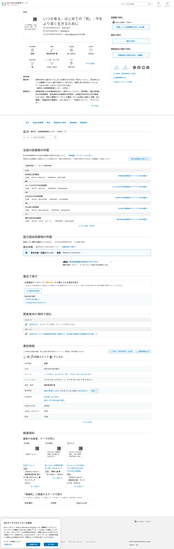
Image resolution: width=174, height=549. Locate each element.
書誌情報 (73, 122)
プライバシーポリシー (75, 542)
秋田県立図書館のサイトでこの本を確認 (133, 176)
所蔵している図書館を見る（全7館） (131, 27)
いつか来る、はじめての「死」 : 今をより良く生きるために (68, 374)
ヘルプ (158, 4)
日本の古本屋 (33, 299)
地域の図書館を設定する (140, 158)
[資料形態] (45, 165)
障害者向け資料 (60, 122)
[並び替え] (31, 165)
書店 (48, 122)
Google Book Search (36, 302)
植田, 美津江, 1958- (51, 390)
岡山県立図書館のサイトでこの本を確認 (133, 208)
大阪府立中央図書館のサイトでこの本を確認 (132, 197)
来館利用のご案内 (69, 247)
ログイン (168, 4)
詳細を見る (8, 544)
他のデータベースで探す (122, 82)
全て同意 (51, 544)
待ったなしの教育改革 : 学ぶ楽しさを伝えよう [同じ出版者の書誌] (54, 466)
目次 (27, 122)
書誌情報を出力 (119, 77)
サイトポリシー (91, 542)
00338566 (82, 390)
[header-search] (136, 4)
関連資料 (83, 122)
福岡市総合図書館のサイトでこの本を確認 (133, 219)
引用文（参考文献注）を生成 (124, 73)
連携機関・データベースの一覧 (81, 155)
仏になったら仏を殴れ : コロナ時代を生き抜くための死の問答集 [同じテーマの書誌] (76, 468)
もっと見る (36, 486)
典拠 (94, 391)
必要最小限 (33, 544)
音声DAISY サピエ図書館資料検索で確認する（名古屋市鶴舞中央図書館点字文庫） (63, 334)
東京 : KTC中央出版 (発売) (54, 400)
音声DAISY (33, 324)
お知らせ (62, 542)
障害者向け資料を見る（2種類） (131, 55)
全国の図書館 (38, 122)
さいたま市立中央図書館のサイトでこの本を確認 (130, 186)
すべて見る (90, 63)
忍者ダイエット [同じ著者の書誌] (29, 465)
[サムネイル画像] (32, 454)
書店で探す (131, 41)
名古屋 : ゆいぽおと (52, 396)
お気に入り (117, 67)
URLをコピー (125, 67)
